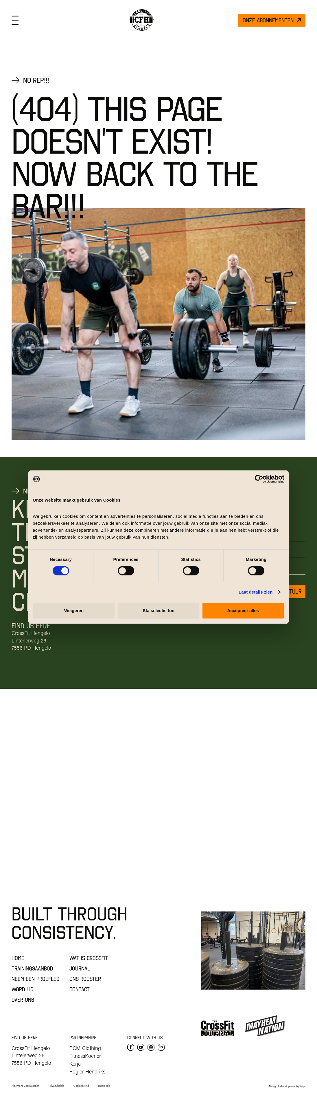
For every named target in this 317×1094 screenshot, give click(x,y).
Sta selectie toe (158, 610)
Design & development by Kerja (287, 1086)
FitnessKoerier (85, 1055)
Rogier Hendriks (87, 1071)
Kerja (75, 1063)
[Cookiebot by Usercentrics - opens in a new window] (259, 479)
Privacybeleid (56, 1086)
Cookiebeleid (81, 1086)
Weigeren (74, 610)
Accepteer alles (243, 610)
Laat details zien (256, 592)
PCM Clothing (85, 1048)
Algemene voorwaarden (25, 1086)
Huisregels (104, 1086)
